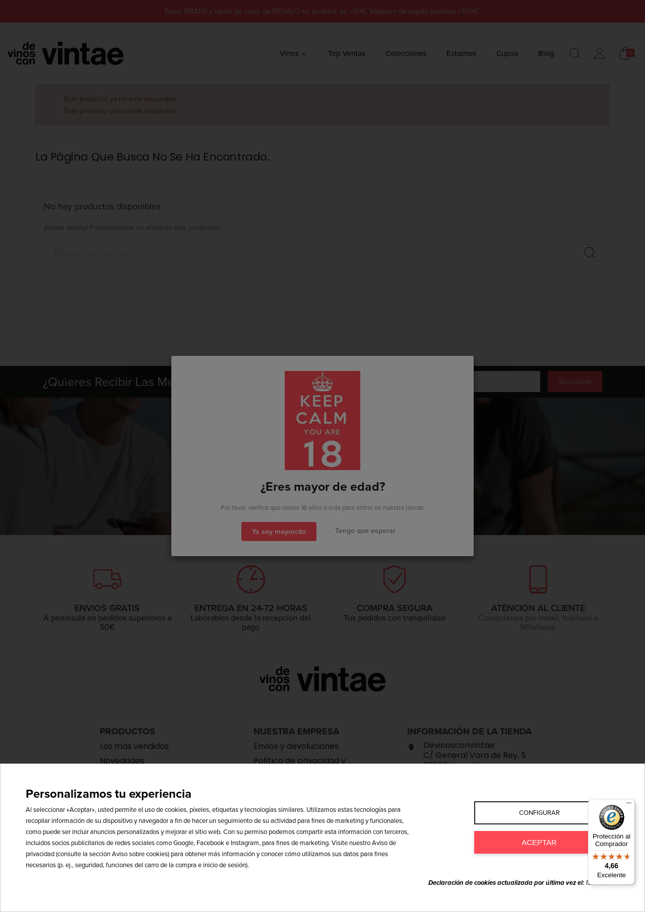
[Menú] (629, 805)
